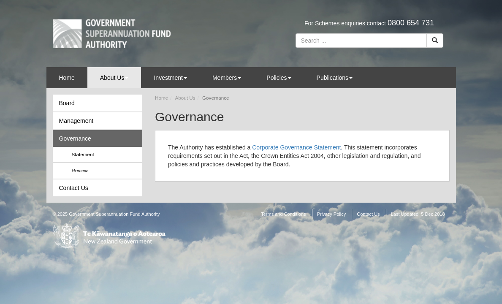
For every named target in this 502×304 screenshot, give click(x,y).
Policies (278, 77)
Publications (335, 77)
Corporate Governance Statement (296, 147)
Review (80, 170)
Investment (170, 77)
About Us (114, 77)
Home (67, 77)
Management (76, 120)
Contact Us (73, 188)
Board (67, 103)
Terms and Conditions (283, 214)
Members (226, 77)
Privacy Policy (331, 214)
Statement (83, 154)
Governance (75, 138)
